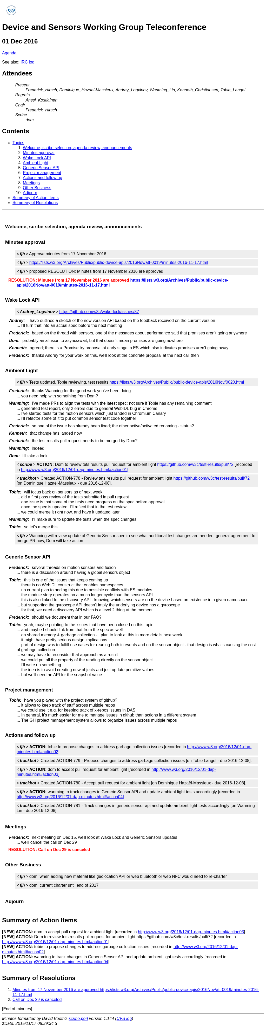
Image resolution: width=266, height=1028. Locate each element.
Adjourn (30, 193)
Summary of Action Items (35, 197)
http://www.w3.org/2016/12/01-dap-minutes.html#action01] (74, 469)
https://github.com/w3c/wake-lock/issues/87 (99, 311)
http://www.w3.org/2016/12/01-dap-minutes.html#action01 (55, 942)
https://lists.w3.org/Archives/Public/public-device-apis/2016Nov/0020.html (177, 382)
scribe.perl (78, 1018)
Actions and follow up (42, 177)
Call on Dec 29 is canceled (37, 999)
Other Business (37, 188)
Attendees (17, 73)
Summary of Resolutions (35, 202)
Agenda (9, 53)
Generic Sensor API (41, 168)
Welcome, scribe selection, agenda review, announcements (77, 147)
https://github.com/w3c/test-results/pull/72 (195, 464)
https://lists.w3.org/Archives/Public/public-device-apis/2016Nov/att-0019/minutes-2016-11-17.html (118, 262)
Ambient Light (35, 163)
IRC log (27, 62)
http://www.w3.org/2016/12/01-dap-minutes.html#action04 (55, 962)
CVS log (124, 1018)
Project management (42, 172)
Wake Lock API (37, 158)
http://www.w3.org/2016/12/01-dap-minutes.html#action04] (70, 797)
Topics (18, 143)
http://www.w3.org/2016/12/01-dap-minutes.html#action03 (191, 932)
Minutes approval (39, 152)
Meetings (31, 183)
